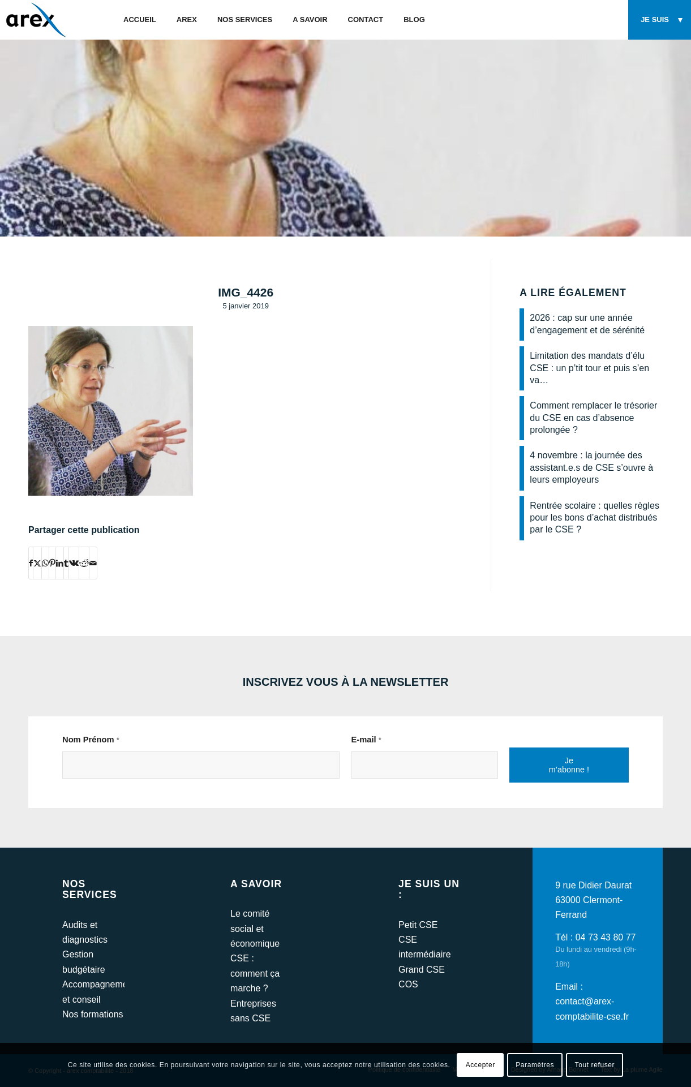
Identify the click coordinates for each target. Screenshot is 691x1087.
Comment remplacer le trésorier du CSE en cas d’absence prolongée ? (593, 418)
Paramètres (535, 1065)
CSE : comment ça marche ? (255, 973)
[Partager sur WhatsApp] (45, 563)
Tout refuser (595, 1065)
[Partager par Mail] (93, 563)
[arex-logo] (35, 20)
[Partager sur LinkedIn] (59, 563)
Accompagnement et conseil (93, 991)
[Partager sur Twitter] (37, 563)
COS (408, 984)
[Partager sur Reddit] (84, 563)
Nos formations (92, 1014)
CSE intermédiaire (424, 947)
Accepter (480, 1065)
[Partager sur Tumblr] (66, 563)
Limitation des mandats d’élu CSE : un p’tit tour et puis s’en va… (589, 368)
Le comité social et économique (255, 928)
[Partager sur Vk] (74, 563)
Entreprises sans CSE (253, 1011)
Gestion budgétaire (83, 961)
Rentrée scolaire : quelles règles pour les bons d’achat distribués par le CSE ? (594, 518)
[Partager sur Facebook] (31, 563)
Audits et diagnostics (85, 932)
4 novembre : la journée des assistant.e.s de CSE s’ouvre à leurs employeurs (591, 467)
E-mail (366, 739)
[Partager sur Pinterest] (52, 563)
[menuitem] (140, 20)
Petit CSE (417, 925)
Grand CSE (421, 969)
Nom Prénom (90, 739)
